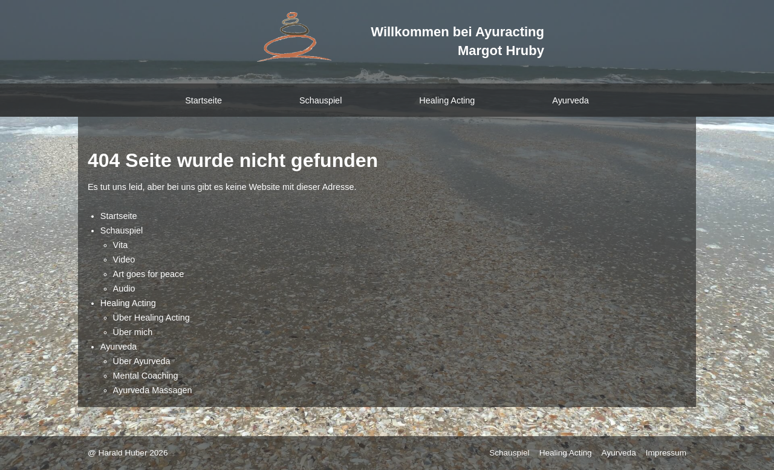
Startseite (203, 100)
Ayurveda (570, 100)
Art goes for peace (148, 274)
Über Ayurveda (142, 361)
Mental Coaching (145, 375)
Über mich (133, 332)
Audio (124, 288)
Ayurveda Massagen (152, 390)
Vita (120, 245)
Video (124, 259)
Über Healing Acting (151, 317)
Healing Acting (447, 100)
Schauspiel (320, 100)
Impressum (666, 452)
